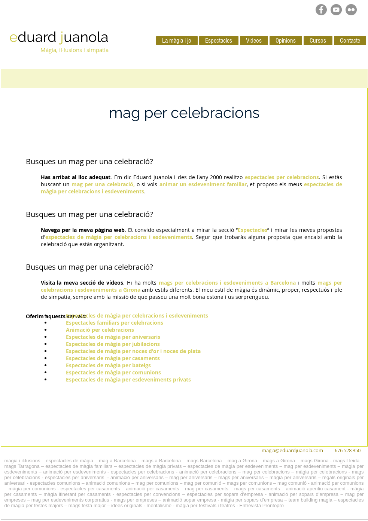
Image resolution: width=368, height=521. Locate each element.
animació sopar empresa (189, 500)
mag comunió (292, 483)
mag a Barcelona (117, 460)
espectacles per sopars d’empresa (225, 494)
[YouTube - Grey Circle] (336, 9)
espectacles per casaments (90, 488)
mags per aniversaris (241, 477)
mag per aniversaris (190, 477)
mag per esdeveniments (310, 466)
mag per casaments (206, 488)
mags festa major (87, 505)
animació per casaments (152, 488)
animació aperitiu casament (316, 488)
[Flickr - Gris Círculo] (351, 9)
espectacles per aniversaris (74, 477)
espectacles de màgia (69, 460)
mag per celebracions (266, 472)
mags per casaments (257, 488)
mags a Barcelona (161, 460)
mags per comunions (249, 483)
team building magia (310, 500)
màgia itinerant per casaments (76, 494)
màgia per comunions (32, 488)
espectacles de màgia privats (150, 466)
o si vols (148, 184)
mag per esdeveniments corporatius (70, 500)
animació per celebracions (208, 472)
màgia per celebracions (321, 472)
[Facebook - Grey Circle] (321, 9)
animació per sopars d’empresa (304, 494)
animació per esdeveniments (74, 472)
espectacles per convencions (148, 494)
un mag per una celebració (104, 267)
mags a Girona (279, 460)
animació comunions (108, 483)
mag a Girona (242, 460)
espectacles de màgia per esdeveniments (233, 466)
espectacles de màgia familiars (78, 466)
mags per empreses (135, 500)
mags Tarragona (22, 466)
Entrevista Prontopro (261, 505)
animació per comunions (337, 483)
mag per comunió (202, 483)
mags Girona (315, 460)
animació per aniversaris (137, 477)
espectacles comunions (55, 483)
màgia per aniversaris (293, 477)
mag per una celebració (109, 161)
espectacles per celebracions (142, 472)
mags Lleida (346, 460)
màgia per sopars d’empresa (252, 500)
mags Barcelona (204, 460)
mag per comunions (157, 483)
